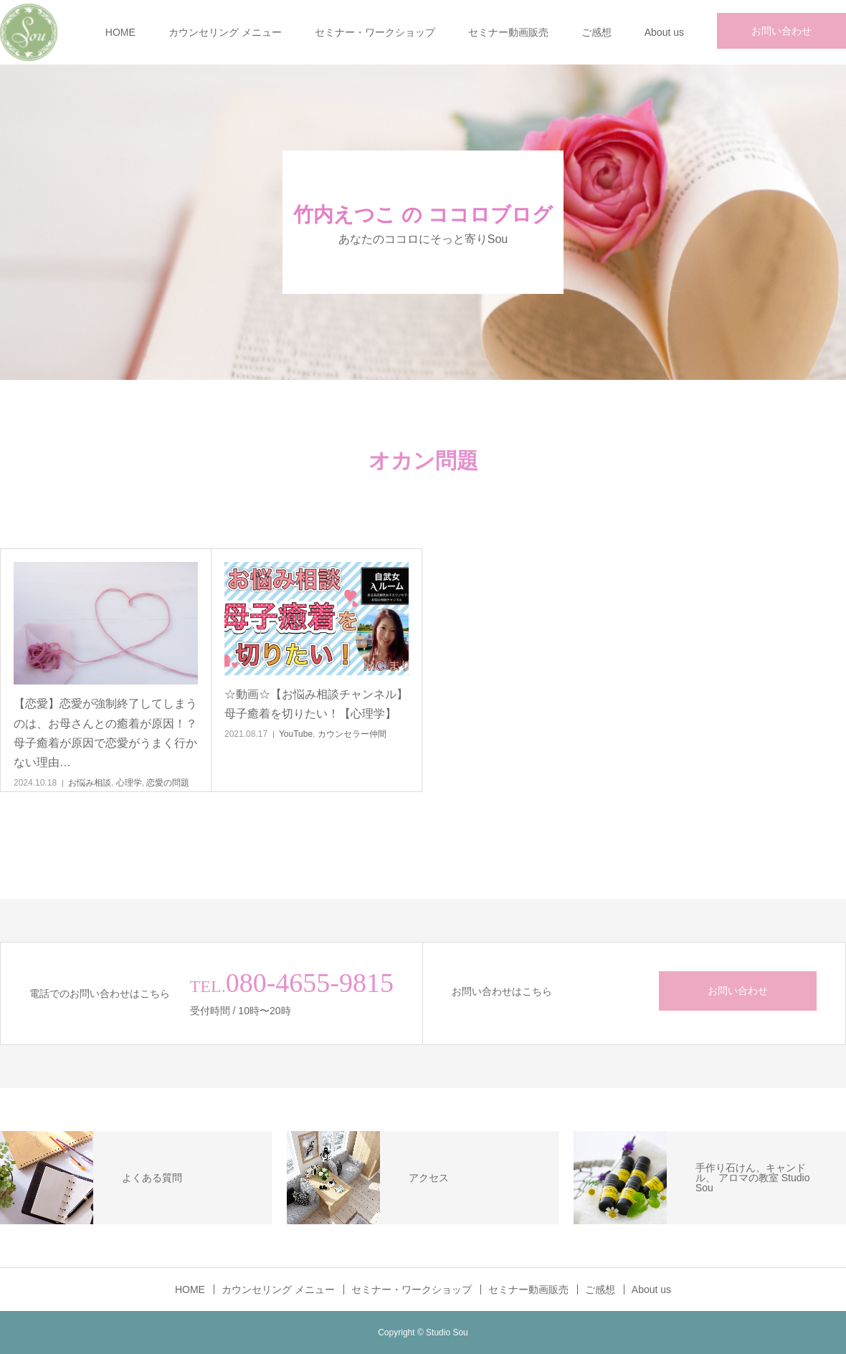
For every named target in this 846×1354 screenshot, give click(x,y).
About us (664, 32)
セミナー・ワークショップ (375, 32)
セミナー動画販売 (508, 32)
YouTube (296, 734)
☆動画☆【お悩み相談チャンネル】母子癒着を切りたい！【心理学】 (316, 704)
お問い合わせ (781, 31)
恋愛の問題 (167, 783)
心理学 (129, 783)
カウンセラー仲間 (352, 734)
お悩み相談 (89, 783)
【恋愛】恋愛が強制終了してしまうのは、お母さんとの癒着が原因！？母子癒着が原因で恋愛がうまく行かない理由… (105, 732)
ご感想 (596, 32)
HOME (120, 32)
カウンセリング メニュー (225, 32)
